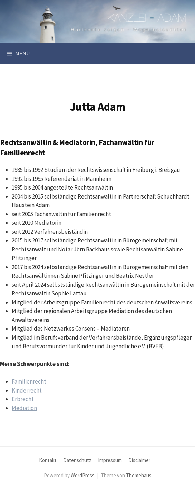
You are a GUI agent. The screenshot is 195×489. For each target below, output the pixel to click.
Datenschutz (77, 460)
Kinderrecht (27, 390)
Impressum (110, 460)
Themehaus (139, 475)
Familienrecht (29, 381)
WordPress (83, 475)
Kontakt (48, 460)
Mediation (24, 408)
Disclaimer (139, 460)
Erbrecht (23, 399)
